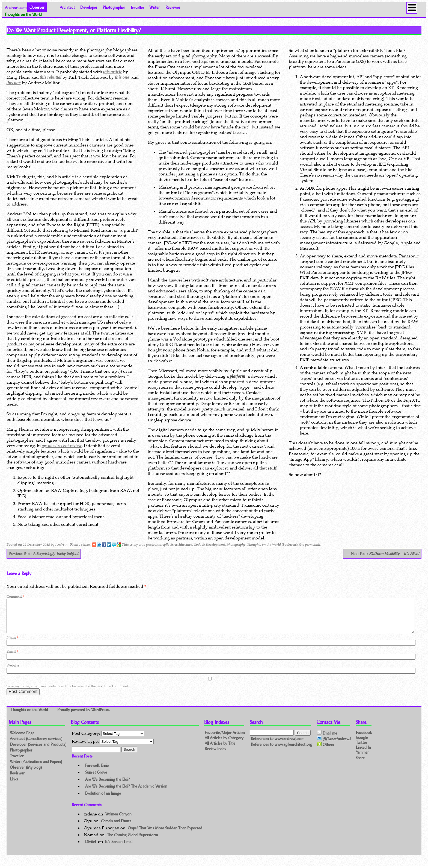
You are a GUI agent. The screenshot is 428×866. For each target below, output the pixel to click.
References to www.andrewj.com (277, 745)
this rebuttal (51, 77)
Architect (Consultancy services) (36, 745)
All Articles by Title (220, 750)
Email (12, 658)
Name (13, 644)
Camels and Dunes (116, 827)
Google (362, 743)
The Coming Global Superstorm (132, 841)
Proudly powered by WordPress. (83, 716)
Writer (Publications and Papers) (36, 768)
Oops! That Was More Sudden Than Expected (165, 834)
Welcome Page (22, 739)
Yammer (362, 758)
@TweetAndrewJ (334, 745)
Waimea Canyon (118, 820)
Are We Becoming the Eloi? (107, 785)
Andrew (61, 544)
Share (360, 764)
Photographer (114, 7)
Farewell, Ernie (97, 771)
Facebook (364, 738)
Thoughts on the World (264, 544)
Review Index (215, 755)
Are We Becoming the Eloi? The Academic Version (126, 792)
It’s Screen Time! (119, 848)
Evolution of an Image (103, 799)
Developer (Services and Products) (38, 750)
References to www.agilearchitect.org (281, 750)
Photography (236, 544)
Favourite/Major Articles (225, 739)
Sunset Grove (96, 778)
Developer (88, 7)
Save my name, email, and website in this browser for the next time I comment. (68, 692)
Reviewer (172, 7)
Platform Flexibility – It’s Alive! (394, 553)
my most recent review (62, 445)
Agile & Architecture (177, 544)
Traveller (137, 7)
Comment (15, 596)
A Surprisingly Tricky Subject (55, 553)
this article (112, 71)
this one (122, 77)
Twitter (361, 748)
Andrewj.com (15, 7)
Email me (327, 739)
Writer (154, 7)
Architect (67, 7)
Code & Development (209, 544)
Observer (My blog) (26, 773)
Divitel (90, 848)
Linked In (363, 753)
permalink (312, 544)
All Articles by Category (224, 744)
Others (325, 751)
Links (14, 785)
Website (13, 672)
